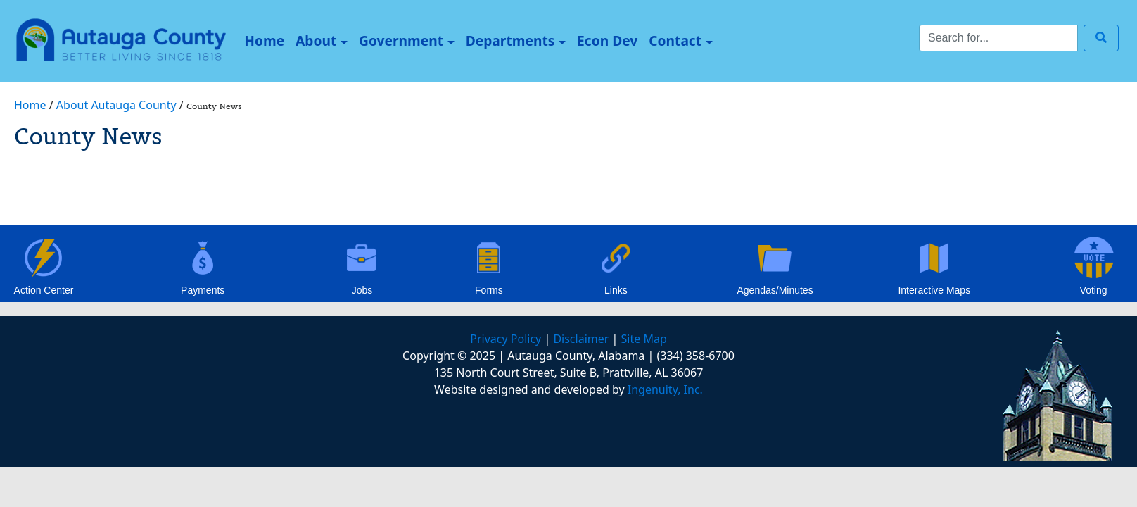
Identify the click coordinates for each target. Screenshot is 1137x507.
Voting (1093, 290)
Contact (675, 40)
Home (267, 40)
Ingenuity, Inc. (665, 389)
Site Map (644, 338)
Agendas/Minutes (775, 290)
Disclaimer (581, 338)
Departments (510, 40)
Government (401, 40)
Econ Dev (607, 40)
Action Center (44, 290)
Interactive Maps (934, 290)
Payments (202, 290)
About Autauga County (116, 105)
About (316, 40)
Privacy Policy (505, 338)
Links (616, 290)
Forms (489, 290)
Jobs (362, 290)
